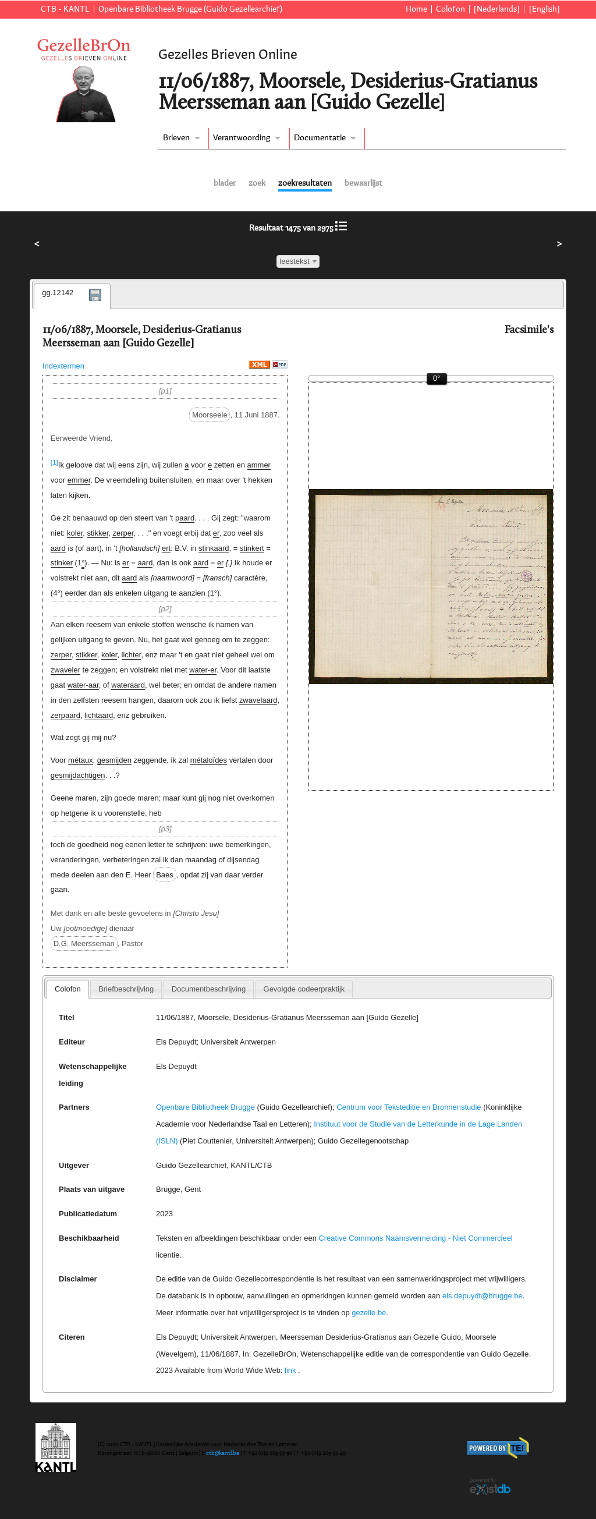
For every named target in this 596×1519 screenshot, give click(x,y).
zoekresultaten (305, 183)
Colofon (450, 9)
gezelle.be (369, 1312)
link (290, 1370)
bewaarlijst (363, 183)
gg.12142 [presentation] (57, 292)
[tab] (72, 296)
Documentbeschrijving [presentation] (209, 989)
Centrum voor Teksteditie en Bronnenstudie (408, 1107)
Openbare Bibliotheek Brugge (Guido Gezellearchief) (190, 9)
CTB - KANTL (65, 9)
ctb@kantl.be (222, 1453)
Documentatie (320, 138)
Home (416, 9)
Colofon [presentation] (68, 989)
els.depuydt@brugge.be (482, 1295)
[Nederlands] (497, 9)
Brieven (176, 138)
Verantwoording (241, 138)
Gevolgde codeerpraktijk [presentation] (304, 989)
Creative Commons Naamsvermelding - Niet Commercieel (415, 1238)
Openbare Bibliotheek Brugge (205, 1107)
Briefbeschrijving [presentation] (126, 989)
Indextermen (63, 366)
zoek (257, 183)
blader (225, 183)
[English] (544, 9)
